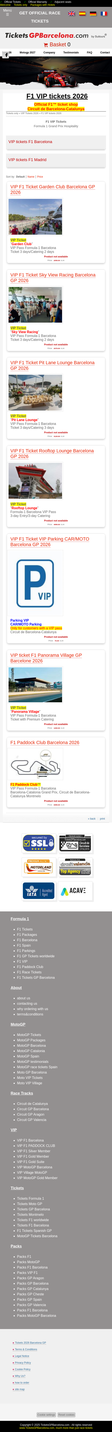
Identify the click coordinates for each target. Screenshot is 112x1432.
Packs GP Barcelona (32, 1283)
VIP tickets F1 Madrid (28, 159)
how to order (22, 1382)
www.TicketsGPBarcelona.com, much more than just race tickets (56, 1427)
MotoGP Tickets (29, 1035)
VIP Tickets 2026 (29, 113)
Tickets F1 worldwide (33, 1220)
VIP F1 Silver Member (33, 1151)
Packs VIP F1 (27, 1273)
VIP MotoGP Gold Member (37, 1178)
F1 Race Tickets (29, 972)
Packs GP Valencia (31, 1305)
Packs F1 (24, 1256)
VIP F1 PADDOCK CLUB (36, 1146)
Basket (58, 44)
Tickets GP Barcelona (33, 1209)
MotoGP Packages (31, 1040)
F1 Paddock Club (30, 967)
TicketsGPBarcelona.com (55, 1424)
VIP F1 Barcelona (30, 1140)
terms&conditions (30, 1014)
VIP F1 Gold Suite (30, 1162)
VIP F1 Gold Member (33, 1156)
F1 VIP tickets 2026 (51, 113)
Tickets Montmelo (30, 1214)
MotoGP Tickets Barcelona (37, 1236)
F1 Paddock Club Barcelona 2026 (44, 742)
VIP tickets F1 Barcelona (30, 141)
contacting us (27, 1003)
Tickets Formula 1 (30, 1198)
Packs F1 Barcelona (32, 1267)
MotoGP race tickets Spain (37, 1067)
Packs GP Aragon (30, 1278)
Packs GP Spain (29, 1299)
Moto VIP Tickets (30, 1078)
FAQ (89, 52)
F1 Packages (27, 935)
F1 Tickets (25, 929)
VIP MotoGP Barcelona (34, 1167)
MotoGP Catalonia (31, 1051)
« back (91, 818)
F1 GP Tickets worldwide (36, 956)
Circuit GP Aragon (30, 1114)
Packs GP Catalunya (32, 1289)
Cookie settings (46, 1414)
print (102, 818)
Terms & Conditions (26, 1349)
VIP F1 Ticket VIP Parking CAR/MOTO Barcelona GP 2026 (49, 541)
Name (31, 176)
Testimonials (71, 52)
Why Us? (20, 1376)
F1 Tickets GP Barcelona (36, 977)
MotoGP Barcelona (31, 1045)
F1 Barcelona (27, 940)
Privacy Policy (23, 1362)
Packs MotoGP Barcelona (36, 1315)
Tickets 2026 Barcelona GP (30, 1342)
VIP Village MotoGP (32, 1172)
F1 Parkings (26, 951)
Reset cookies (66, 1414)
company (49, 52)
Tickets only (20, 4)
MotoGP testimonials (32, 1061)
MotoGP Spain (28, 1056)
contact (105, 52)
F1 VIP (22, 961)
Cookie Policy (23, 1369)
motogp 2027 (27, 52)
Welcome (5, 4)
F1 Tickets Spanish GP (34, 1231)
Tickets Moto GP (29, 1204)
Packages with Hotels (43, 4)
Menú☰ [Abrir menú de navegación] (7, 12)
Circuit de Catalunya (32, 1104)
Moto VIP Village (29, 1083)
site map (20, 1389)
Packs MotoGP (28, 1262)
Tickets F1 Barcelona (33, 1225)
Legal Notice (22, 1356)
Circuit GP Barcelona (33, 1109)
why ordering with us (32, 1009)
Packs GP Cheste (30, 1294)
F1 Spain (24, 945)
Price (40, 176)
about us (23, 998)
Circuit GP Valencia (31, 1120)
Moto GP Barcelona (32, 1072)
